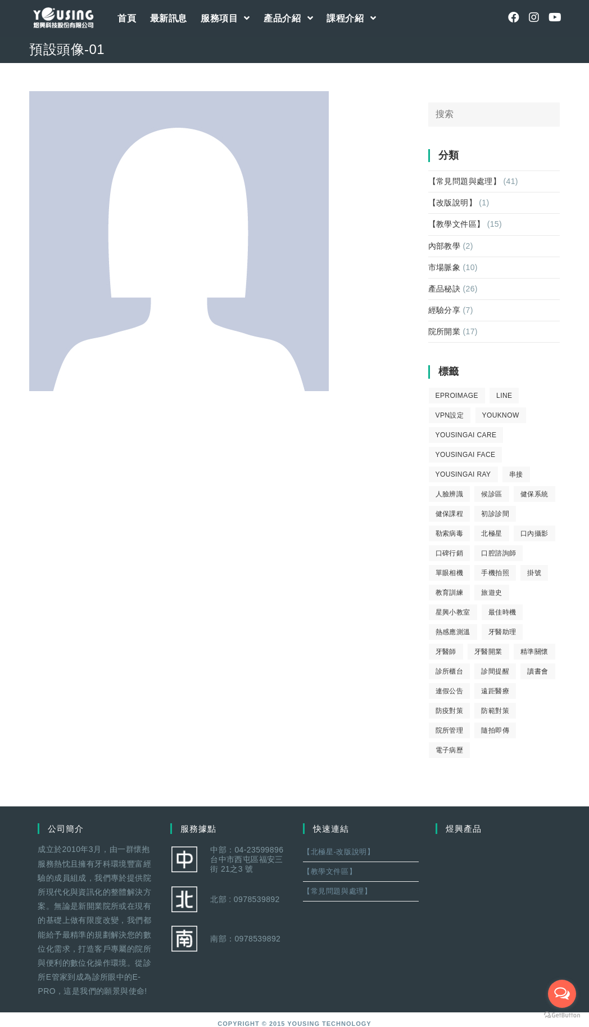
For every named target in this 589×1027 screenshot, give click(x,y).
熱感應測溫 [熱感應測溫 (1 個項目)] (453, 632)
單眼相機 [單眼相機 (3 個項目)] (450, 573)
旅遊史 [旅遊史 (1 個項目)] (491, 593)
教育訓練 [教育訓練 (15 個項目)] (450, 593)
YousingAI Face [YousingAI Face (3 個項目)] (466, 455)
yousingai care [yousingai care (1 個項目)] (466, 435)
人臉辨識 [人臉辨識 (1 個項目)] (450, 494)
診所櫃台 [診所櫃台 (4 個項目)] (450, 671)
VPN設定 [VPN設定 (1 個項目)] (450, 415)
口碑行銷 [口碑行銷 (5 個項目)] (450, 553)
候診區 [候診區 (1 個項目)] (491, 494)
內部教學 (444, 245)
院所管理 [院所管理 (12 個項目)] (450, 730)
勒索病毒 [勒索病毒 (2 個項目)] (450, 533)
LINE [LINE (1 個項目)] (504, 396)
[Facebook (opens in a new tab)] (514, 17)
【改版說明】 (452, 202)
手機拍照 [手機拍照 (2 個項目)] (495, 573)
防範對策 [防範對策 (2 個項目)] (495, 711)
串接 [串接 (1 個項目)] (516, 474)
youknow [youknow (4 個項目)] (500, 415)
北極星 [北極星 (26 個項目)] (491, 533)
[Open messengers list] (562, 994)
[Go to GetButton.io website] (562, 1015)
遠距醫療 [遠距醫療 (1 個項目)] (495, 691)
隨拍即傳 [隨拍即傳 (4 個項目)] (495, 730)
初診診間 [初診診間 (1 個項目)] (495, 514)
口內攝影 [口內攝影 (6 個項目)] (534, 533)
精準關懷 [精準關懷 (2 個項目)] (534, 652)
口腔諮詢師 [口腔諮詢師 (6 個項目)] (498, 553)
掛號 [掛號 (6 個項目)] (534, 573)
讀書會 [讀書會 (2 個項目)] (537, 671)
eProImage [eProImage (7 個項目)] (457, 396)
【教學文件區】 (456, 223)
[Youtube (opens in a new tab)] (554, 17)
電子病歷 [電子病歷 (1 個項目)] (450, 750)
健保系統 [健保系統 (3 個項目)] (534, 494)
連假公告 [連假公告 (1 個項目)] (450, 691)
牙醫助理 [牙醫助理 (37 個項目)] (502, 632)
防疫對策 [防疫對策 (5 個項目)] (450, 711)
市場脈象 (444, 267)
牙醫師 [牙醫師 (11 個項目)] (446, 652)
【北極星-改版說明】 (338, 851)
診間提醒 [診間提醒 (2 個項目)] (495, 671)
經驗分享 (444, 310)
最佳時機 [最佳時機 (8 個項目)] (502, 612)
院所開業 (444, 331)
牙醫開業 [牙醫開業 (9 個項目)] (488, 652)
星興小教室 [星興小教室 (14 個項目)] (453, 612)
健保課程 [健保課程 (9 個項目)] (450, 514)
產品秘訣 (444, 288)
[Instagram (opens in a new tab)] (534, 17)
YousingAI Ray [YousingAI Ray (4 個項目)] (463, 474)
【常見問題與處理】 (464, 181)
